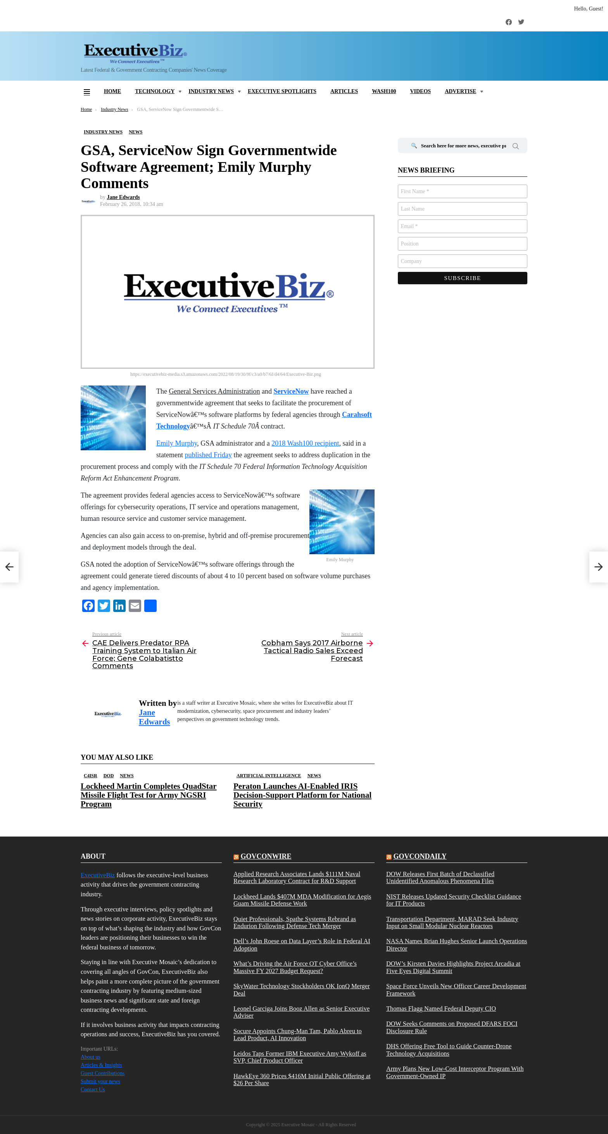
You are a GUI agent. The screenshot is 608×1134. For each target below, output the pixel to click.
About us (90, 1057)
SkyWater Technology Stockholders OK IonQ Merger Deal (301, 990)
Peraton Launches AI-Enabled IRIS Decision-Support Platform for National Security (302, 795)
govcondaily (419, 856)
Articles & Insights (101, 1065)
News (126, 775)
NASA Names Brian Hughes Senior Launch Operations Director (456, 945)
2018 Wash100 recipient (305, 443)
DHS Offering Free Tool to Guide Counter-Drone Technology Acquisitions (448, 1050)
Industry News (211, 91)
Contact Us (93, 1090)
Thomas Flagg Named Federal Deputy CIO (441, 1008)
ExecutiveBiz (98, 875)
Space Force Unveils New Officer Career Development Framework (456, 990)
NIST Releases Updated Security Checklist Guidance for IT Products (453, 900)
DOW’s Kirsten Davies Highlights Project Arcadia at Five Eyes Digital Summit (453, 967)
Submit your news (100, 1081)
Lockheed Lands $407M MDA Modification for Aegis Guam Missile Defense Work (302, 900)
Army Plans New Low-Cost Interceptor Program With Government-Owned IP (454, 1072)
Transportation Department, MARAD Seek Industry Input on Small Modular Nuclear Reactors (452, 923)
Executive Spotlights (282, 91)
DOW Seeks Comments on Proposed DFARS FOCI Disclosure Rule (451, 1027)
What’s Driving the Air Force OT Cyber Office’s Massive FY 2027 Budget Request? (295, 967)
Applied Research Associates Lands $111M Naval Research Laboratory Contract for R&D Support (296, 878)
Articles (344, 91)
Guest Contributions (102, 1073)
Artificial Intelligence (269, 775)
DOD (109, 775)
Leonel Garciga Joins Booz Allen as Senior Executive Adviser (301, 1012)
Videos (420, 91)
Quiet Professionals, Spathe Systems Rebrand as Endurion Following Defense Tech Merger (294, 923)
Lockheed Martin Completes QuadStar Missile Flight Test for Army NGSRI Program (149, 795)
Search (515, 147)
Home (112, 91)
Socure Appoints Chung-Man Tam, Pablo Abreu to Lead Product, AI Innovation (297, 1035)
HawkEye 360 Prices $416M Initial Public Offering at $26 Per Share (302, 1080)
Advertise (460, 91)
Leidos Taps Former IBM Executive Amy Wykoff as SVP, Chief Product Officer (299, 1057)
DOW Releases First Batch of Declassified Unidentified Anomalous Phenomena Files (440, 878)
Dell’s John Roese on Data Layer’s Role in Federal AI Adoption (301, 945)
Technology (154, 91)
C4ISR (90, 775)
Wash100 (384, 91)
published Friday (208, 455)
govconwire (265, 856)
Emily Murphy (176, 443)
